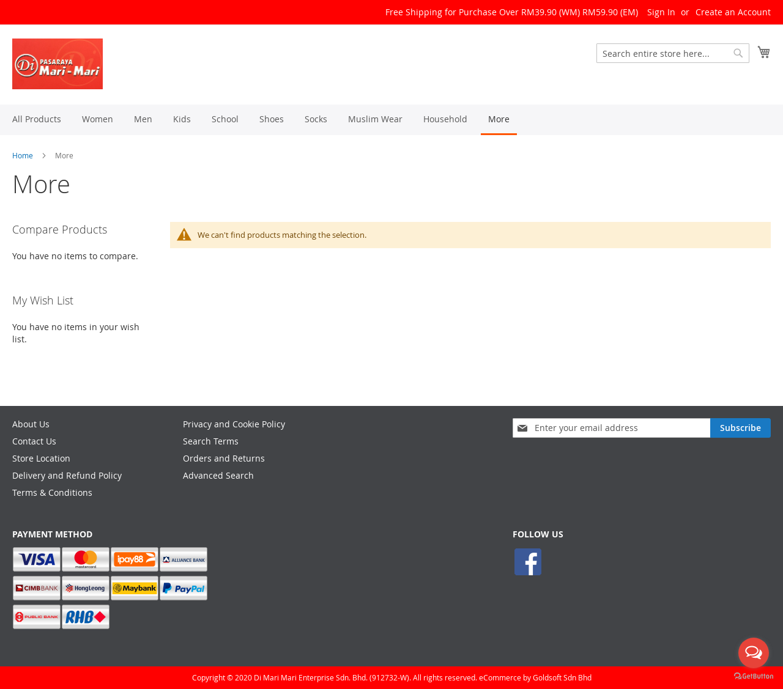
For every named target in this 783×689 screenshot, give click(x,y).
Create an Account (733, 12)
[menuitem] (37, 119)
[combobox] (672, 53)
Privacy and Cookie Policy (234, 424)
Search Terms (211, 441)
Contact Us (34, 441)
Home (22, 155)
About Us (31, 424)
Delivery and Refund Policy (67, 475)
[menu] (391, 120)
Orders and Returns (224, 458)
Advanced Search (218, 475)
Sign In (661, 12)
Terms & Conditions (52, 492)
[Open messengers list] (753, 653)
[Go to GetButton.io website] (753, 676)
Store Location (41, 458)
